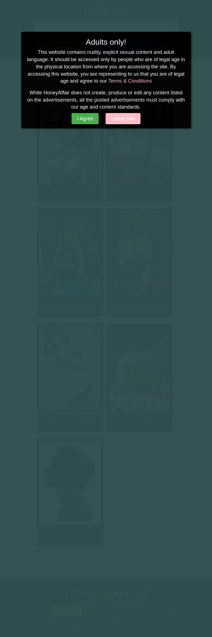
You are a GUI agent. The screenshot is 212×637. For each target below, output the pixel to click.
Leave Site (123, 118)
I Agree (85, 118)
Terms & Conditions (130, 81)
